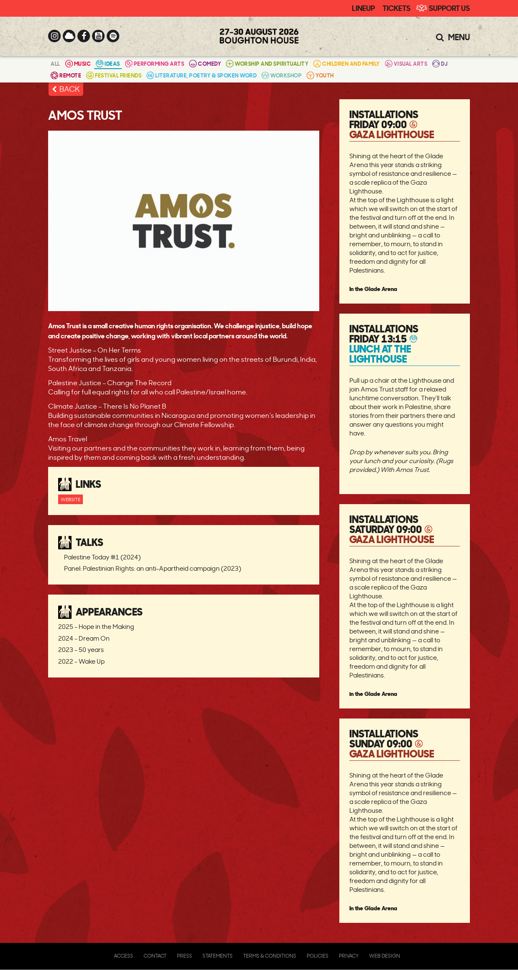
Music (78, 63)
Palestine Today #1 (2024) (102, 557)
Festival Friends (113, 75)
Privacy (349, 955)
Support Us (449, 7)
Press (184, 955)
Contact (155, 955)
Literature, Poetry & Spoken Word (201, 75)
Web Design (384, 955)
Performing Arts (155, 63)
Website (70, 499)
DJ (440, 63)
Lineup (363, 7)
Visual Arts (406, 63)
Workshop (282, 75)
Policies (317, 955)
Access (123, 955)
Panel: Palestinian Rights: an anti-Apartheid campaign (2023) (152, 568)
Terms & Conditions (269, 955)
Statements (218, 955)
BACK (69, 89)
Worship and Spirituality (267, 63)
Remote (66, 75)
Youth (320, 75)
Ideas (108, 63)
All (55, 63)
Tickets (396, 7)
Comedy (205, 63)
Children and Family (346, 63)
